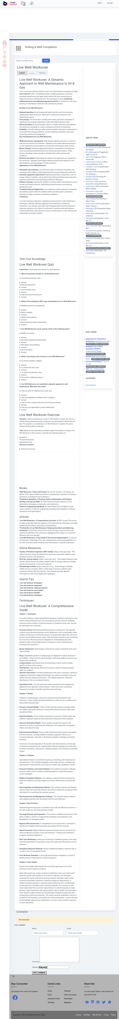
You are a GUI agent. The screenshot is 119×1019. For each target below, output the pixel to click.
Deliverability (90, 213)
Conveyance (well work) (94, 191)
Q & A (5, 51)
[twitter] (104, 1002)
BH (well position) (92, 147)
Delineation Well (91, 208)
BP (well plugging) (92, 152)
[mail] (87, 1002)
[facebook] (15, 997)
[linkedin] (92, 1002)
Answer (24, 282)
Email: (69, 928)
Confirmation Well (92, 186)
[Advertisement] (59, 16)
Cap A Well (90, 157)
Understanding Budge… (94, 348)
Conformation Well (92, 204)
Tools (5, 56)
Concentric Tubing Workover (96, 181)
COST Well (89, 226)
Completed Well (91, 172)
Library (5, 61)
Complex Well (91, 176)
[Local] (23, 3)
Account (109, 3)
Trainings (51, 1002)
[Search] (31, 3)
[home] (10, 3)
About (100, 3)
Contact (78, 1015)
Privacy (106, 1015)
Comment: (36, 962)
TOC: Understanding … (95, 369)
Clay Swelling (90, 199)
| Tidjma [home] (43, 1015)
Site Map (87, 1015)
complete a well (91, 167)
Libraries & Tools (54, 999)
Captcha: (35, 967)
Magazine (67, 1002)
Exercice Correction (28, 449)
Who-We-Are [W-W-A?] (96, 1015)
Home (5, 42)
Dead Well (89, 238)
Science (5, 65)
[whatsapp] (109, 1002)
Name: (34, 928)
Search (46, 60)
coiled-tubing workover (94, 162)
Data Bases (68, 999)
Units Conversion (70, 995)
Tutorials (5, 47)
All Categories (91, 385)
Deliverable (90, 218)
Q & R (50, 995)
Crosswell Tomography (94, 231)
